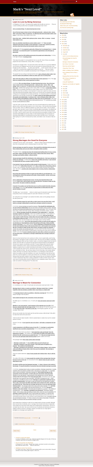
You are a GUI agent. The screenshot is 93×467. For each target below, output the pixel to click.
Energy (22, 132)
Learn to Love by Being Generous (27, 22)
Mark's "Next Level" (27, 9)
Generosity (26, 132)
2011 (63, 120)
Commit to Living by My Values (23, 437)
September (65, 49)
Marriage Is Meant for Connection (27, 283)
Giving (30, 132)
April (64, 90)
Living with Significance (68, 82)
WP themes (56, 464)
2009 (63, 125)
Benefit (19, 274)
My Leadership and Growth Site (67, 21)
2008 (63, 127)
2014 (63, 114)
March (64, 92)
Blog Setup (52, 465)
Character (24, 274)
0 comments (35, 126)
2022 (63, 43)
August (64, 52)
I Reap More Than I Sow (68, 68)
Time (34, 132)
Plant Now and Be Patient (68, 66)
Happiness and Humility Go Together (71, 84)
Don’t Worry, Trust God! (68, 64)
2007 (63, 129)
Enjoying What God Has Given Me (70, 76)
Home (34, 430)
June (64, 86)
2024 (63, 39)
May (64, 88)
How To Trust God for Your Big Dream (24, 442)
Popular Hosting (41, 465)
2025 (63, 37)
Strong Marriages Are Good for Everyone (30, 140)
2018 (63, 106)
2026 (63, 35)
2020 (63, 101)
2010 (63, 122)
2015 (63, 112)
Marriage (32, 424)
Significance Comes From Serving (23, 448)
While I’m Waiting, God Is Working (70, 70)
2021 (63, 99)
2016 (63, 110)
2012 (63, 118)
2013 (63, 116)
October (65, 47)
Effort (19, 132)
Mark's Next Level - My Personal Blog (68, 25)
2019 (63, 103)
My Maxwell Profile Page (66, 23)
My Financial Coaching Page (66, 27)
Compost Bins (47, 465)
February (65, 95)
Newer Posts (16, 430)
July (64, 54)
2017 (63, 108)
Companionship (21, 424)
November (65, 45)
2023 (63, 41)
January (65, 97)
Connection (27, 424)
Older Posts (53, 430)
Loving (30, 274)
